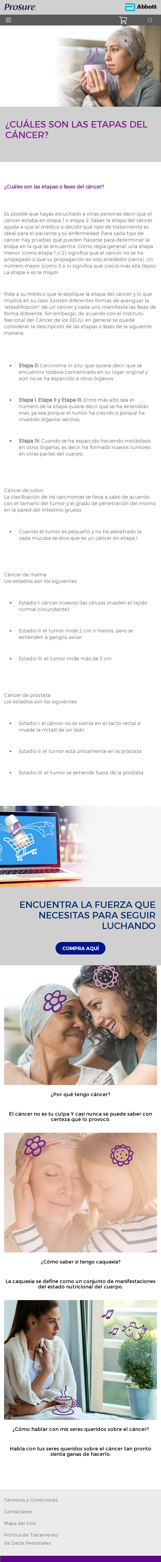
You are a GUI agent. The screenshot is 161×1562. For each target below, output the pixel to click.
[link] (80, 948)
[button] (123, 18)
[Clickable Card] (80, 1049)
